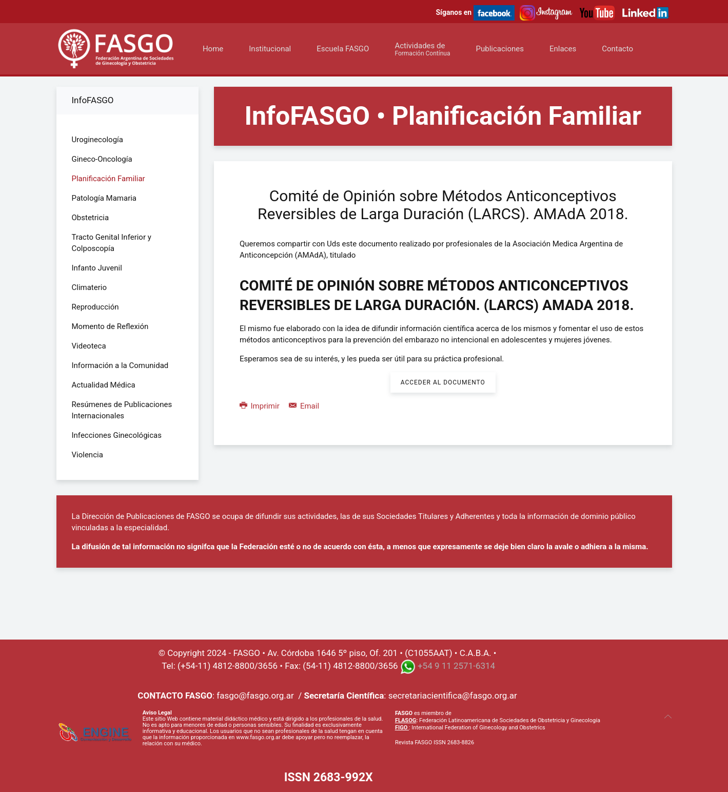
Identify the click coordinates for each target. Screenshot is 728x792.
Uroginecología (97, 139)
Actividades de (422, 49)
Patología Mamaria (104, 198)
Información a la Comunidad (120, 365)
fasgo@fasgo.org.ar (255, 695)
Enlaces (562, 48)
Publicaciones (500, 48)
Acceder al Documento (443, 382)
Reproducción (95, 307)
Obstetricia (90, 217)
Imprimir (260, 406)
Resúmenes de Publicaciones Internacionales (122, 410)
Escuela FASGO (343, 48)
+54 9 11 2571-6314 (456, 666)
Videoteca (89, 346)
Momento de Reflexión (110, 326)
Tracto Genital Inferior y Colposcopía (111, 243)
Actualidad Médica (103, 385)
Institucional (270, 48)
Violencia (87, 454)
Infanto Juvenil (97, 268)
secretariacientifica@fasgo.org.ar (452, 695)
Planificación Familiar (108, 178)
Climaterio (89, 287)
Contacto (617, 48)
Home (213, 48)
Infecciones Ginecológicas (117, 435)
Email (304, 406)
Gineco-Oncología (102, 159)
